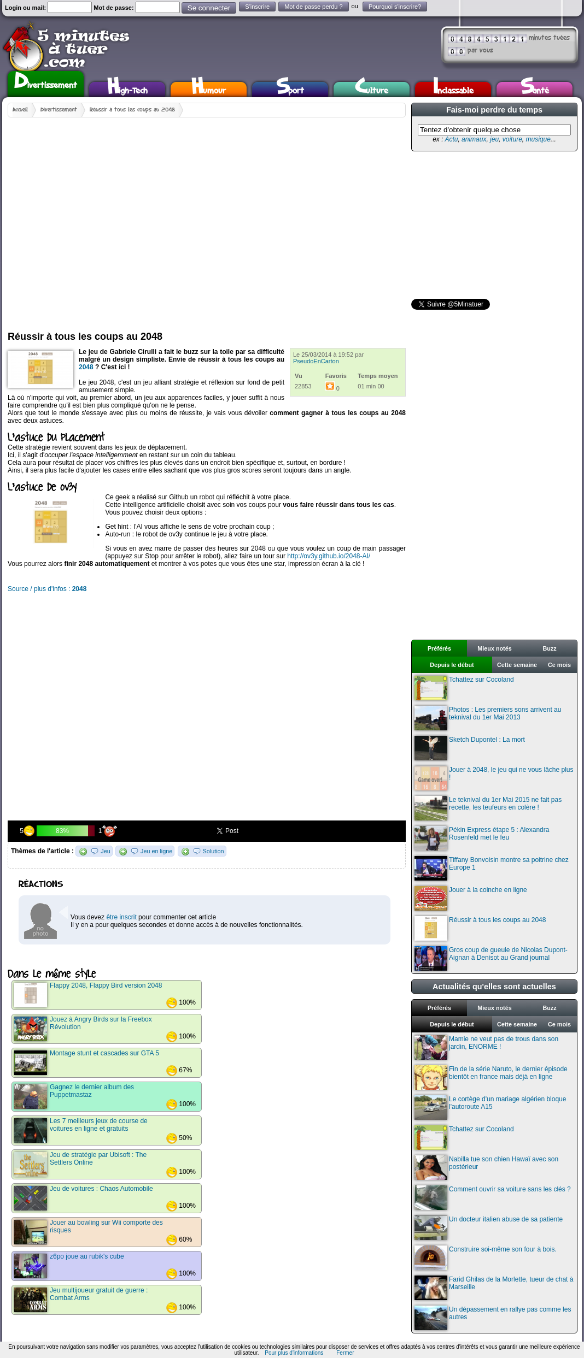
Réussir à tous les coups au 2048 (132, 110)
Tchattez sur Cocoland (464, 688)
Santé (535, 89)
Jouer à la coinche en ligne (470, 898)
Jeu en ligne (156, 851)
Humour (208, 89)
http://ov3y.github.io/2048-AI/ (328, 556)
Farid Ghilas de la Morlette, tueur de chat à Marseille (493, 1288)
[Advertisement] (104, 219)
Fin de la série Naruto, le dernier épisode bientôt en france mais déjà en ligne (491, 1077)
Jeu (105, 851)
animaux (474, 139)
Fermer (345, 1353)
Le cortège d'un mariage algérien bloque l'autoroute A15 (490, 1107)
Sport (290, 89)
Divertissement (45, 82)
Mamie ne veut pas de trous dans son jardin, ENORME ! (486, 1047)
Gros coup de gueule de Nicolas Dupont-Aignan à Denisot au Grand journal (491, 958)
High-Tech (127, 89)
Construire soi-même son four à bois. (485, 1257)
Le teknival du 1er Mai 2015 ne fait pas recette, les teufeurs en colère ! (488, 808)
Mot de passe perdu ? (313, 6)
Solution (213, 851)
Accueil (20, 110)
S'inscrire (257, 6)
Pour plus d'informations (294, 1353)
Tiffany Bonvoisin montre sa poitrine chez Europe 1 (491, 868)
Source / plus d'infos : (47, 589)
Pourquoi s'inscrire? (395, 6)
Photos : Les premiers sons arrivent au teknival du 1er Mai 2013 (487, 718)
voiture (512, 139)
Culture (371, 89)
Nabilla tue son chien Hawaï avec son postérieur (486, 1167)
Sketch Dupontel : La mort (469, 748)
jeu (494, 139)
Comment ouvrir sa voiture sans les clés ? (492, 1197)
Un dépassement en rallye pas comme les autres (492, 1318)
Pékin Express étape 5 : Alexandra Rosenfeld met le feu (481, 838)
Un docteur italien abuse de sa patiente (488, 1227)
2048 (86, 367)
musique (537, 139)
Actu (451, 139)
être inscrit (121, 917)
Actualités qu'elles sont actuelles (494, 986)
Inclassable (453, 89)
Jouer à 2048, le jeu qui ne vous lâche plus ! (494, 778)
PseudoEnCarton (316, 361)
